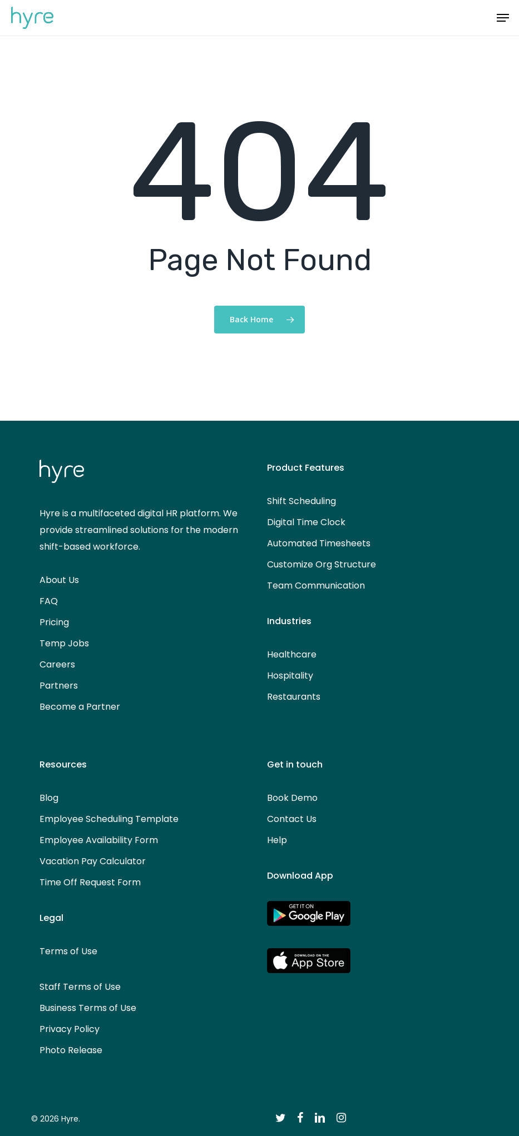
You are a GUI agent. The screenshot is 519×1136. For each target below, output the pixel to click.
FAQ (48, 601)
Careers (57, 664)
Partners (58, 685)
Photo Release (70, 1050)
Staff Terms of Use (80, 986)
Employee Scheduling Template (109, 819)
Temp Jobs (64, 643)
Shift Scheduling (301, 501)
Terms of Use (68, 951)
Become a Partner (79, 706)
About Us (59, 580)
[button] (503, 17)
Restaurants (293, 696)
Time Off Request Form (90, 882)
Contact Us (292, 819)
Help (277, 840)
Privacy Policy (69, 1029)
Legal (51, 917)
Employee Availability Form (98, 840)
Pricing (54, 622)
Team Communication (316, 585)
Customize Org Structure (321, 564)
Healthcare (292, 654)
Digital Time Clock (306, 522)
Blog (48, 797)
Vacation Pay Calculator (92, 861)
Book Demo (292, 797)
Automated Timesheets (318, 543)
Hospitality (290, 675)
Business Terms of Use (87, 1008)
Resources (63, 764)
